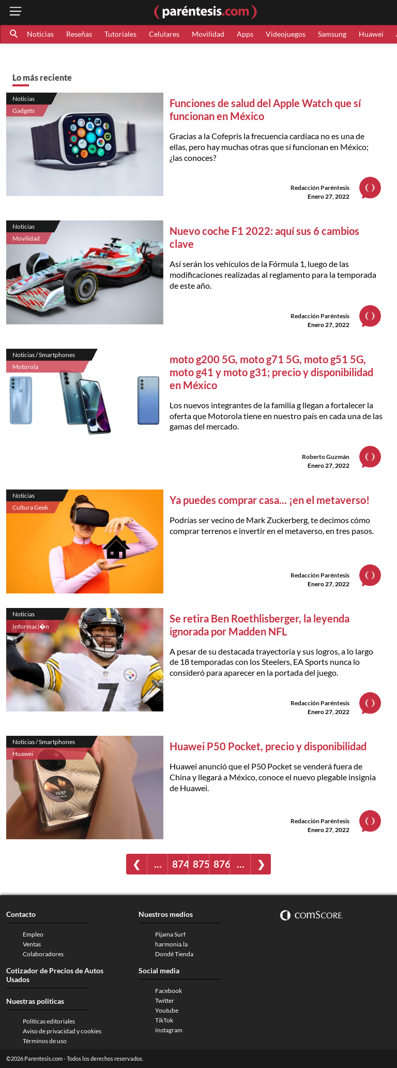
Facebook (168, 991)
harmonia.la (171, 944)
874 (180, 864)
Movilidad (208, 33)
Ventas (32, 944)
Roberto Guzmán (325, 457)
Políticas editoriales (49, 1021)
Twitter (164, 1000)
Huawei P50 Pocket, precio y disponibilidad (268, 746)
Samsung (332, 33)
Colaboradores (43, 954)
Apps (245, 33)
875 (201, 864)
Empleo (33, 934)
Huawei (371, 33)
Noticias (40, 33)
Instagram (168, 1030)
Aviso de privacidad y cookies (62, 1031)
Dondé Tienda (174, 954)
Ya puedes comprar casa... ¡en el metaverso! (270, 500)
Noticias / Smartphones (43, 355)
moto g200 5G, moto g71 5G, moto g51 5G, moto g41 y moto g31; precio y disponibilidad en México (271, 372)
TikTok (164, 1020)
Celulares (164, 33)
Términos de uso (45, 1041)
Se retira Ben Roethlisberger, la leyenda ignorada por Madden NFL (259, 624)
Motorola (25, 366)
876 (221, 864)
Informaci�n (30, 626)
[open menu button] (15, 12)
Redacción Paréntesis (320, 187)
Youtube (166, 1010)
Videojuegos (286, 33)
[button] (14, 34)
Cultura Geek (30, 507)
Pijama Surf (170, 934)
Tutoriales (120, 33)
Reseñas (79, 33)
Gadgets (23, 110)
